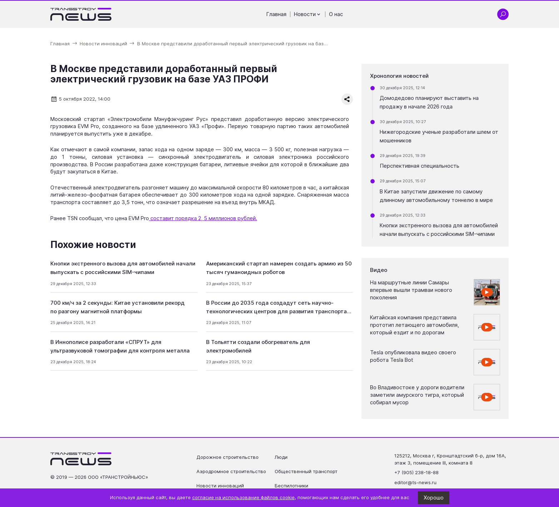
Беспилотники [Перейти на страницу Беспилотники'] (291, 485)
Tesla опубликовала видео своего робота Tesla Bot (413, 356)
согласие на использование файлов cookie (243, 497)
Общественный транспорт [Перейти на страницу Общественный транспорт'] (306, 471)
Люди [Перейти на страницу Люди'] (281, 457)
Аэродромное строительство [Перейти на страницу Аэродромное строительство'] (231, 471)
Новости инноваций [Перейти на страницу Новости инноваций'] (220, 485)
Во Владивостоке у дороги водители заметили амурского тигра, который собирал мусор (417, 394)
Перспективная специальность (419, 166)
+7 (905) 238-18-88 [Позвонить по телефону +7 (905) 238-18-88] (416, 472)
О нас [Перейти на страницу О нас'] (336, 14)
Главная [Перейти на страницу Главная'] (276, 14)
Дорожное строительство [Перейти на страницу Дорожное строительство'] (227, 457)
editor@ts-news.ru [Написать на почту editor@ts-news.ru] (415, 482)
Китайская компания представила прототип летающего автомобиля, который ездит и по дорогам (414, 324)
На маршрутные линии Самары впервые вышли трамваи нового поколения (411, 289)
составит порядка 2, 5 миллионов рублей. (203, 218)
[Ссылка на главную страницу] (81, 14)
